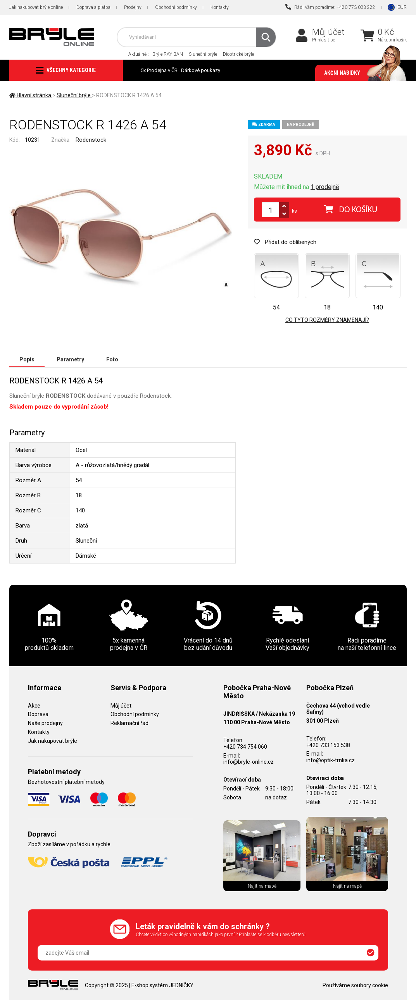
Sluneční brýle (203, 54)
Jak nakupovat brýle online (36, 7)
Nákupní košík (392, 40)
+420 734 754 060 (245, 747)
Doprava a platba (93, 7)
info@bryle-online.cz (248, 762)
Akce (34, 706)
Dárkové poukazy (200, 70)
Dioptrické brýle (238, 54)
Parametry (70, 359)
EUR (402, 7)
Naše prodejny (45, 723)
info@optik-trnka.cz (330, 760)
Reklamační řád (129, 723)
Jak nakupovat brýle (52, 741)
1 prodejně (325, 187)
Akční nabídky (361, 73)
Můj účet (328, 32)
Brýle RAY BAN (167, 54)
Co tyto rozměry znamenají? (327, 320)
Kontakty (220, 7)
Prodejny (133, 7)
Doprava (38, 714)
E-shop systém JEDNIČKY (162, 985)
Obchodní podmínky (176, 7)
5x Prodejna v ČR (159, 70)
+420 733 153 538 (328, 745)
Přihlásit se (323, 40)
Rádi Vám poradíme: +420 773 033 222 (330, 7)
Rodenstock (91, 139)
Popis (27, 359)
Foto (112, 359)
